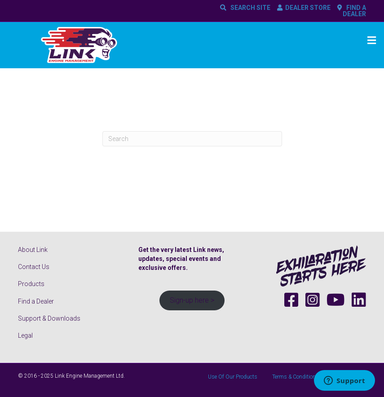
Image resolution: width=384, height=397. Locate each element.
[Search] (192, 138)
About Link (33, 249)
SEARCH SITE (249, 7)
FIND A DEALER (354, 11)
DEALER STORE (308, 7)
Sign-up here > (192, 300)
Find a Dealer (36, 301)
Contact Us (33, 266)
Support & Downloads (49, 318)
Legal (25, 335)
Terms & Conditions (295, 377)
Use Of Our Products (232, 377)
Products (31, 283)
